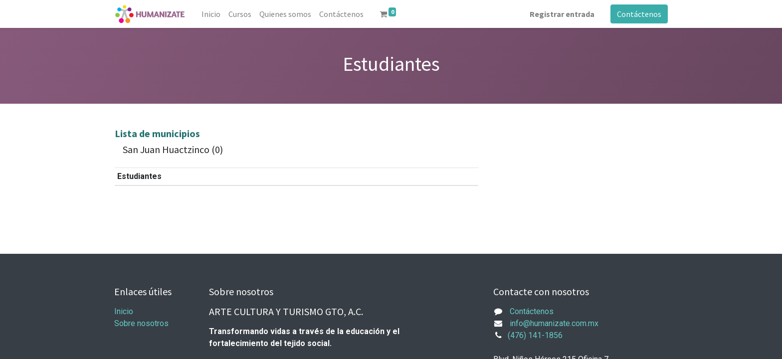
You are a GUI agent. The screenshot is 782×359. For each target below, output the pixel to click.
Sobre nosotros (141, 323)
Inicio (123, 311)
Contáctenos (639, 14)
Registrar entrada (562, 14)
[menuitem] (210, 14)
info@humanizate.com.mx (554, 323)
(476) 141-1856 (535, 335)
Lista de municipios (157, 133)
